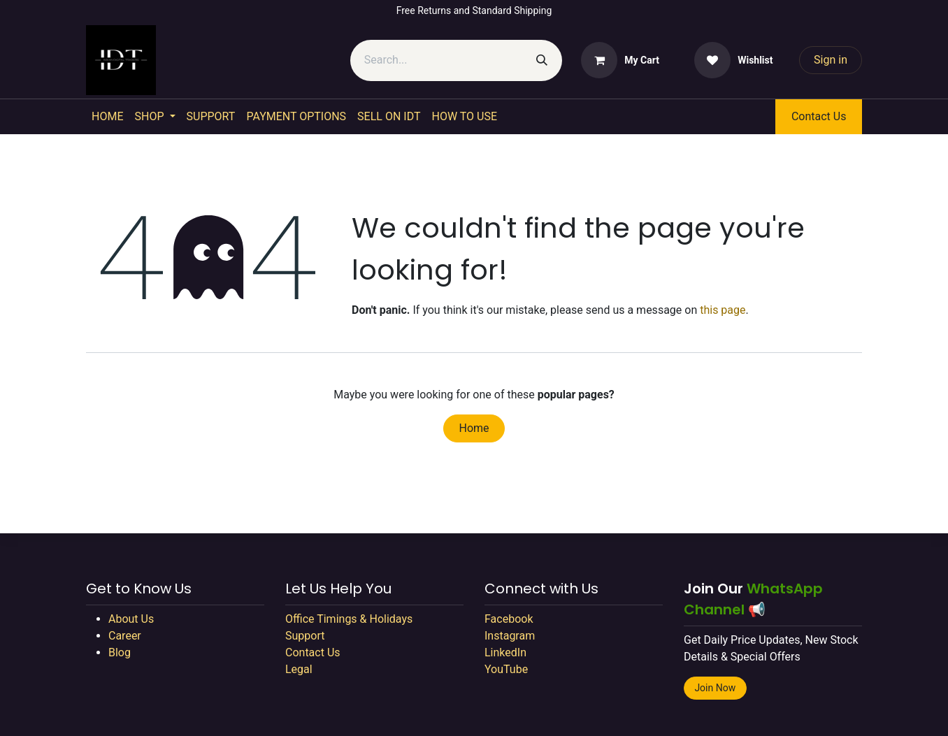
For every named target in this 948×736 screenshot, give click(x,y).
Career (124, 635)
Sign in (830, 59)
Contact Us (819, 116)
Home (474, 428)
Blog (119, 652)
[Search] (542, 60)
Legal (299, 669)
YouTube (506, 669)
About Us (131, 619)
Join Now (714, 687)
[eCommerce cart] (620, 60)
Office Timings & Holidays (348, 619)
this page (722, 310)
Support (304, 635)
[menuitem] (107, 117)
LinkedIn (505, 652)
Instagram (509, 635)
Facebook (508, 619)
